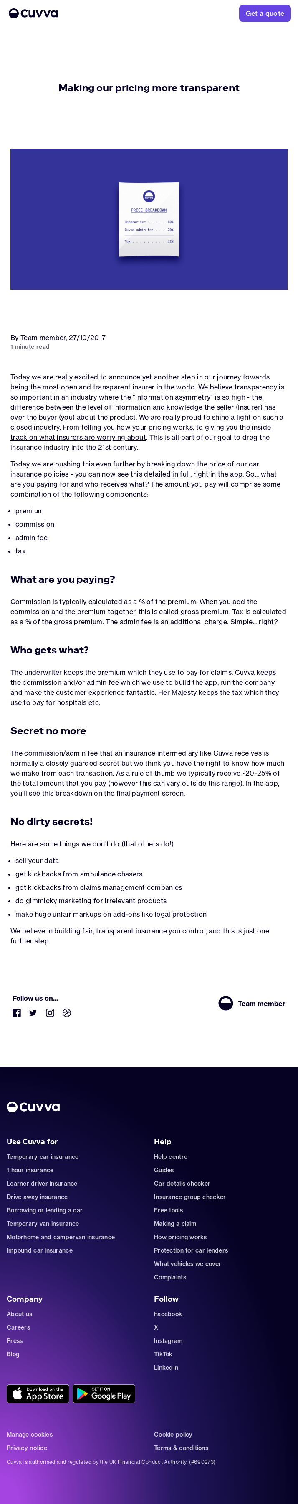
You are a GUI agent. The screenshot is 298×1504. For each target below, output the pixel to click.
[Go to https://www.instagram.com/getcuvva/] (50, 1014)
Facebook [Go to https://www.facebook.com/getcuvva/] (168, 1314)
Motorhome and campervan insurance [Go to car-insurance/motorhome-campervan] (61, 1237)
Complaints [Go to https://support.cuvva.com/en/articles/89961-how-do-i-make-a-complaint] (170, 1277)
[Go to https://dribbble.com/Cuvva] (67, 1014)
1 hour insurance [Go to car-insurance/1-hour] (30, 1170)
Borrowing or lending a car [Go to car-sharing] (45, 1210)
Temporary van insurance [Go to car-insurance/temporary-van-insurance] (43, 1223)
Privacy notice (27, 1448)
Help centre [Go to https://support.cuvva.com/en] (170, 1156)
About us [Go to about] (19, 1314)
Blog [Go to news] (13, 1354)
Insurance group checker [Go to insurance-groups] (190, 1197)
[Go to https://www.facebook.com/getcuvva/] (17, 1014)
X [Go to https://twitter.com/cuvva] (156, 1327)
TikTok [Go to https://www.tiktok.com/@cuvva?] (163, 1354)
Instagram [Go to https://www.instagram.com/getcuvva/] (168, 1340)
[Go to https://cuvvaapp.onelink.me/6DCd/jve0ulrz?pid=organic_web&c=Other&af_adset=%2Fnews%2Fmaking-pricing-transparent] (38, 1394)
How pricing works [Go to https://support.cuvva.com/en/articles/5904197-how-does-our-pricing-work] (180, 1237)
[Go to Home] (103, 13)
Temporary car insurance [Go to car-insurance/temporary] (42, 1156)
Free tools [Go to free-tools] (168, 1210)
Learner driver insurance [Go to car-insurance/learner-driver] (42, 1183)
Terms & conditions (181, 1448)
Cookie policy (173, 1434)
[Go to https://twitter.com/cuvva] (33, 1014)
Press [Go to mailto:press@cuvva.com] (15, 1340)
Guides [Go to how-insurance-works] (164, 1170)
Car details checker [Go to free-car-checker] (182, 1183)
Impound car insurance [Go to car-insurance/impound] (40, 1250)
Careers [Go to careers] (18, 1327)
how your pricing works (155, 427)
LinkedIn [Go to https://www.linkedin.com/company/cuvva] (166, 1367)
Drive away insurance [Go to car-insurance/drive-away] (37, 1197)
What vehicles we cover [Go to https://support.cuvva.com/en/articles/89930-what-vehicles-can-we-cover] (187, 1264)
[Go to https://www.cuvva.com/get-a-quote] (265, 13)
